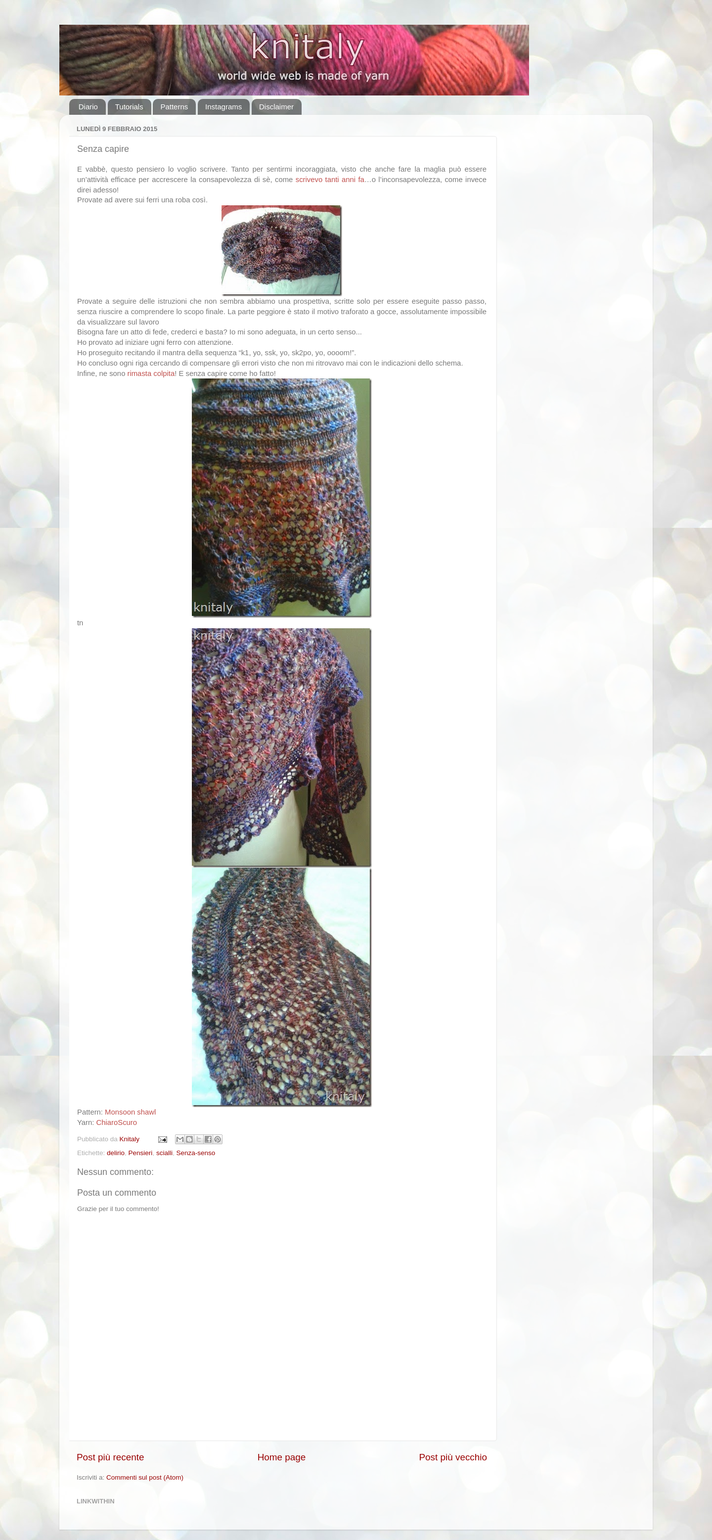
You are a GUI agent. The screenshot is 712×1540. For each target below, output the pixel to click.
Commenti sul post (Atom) (144, 1477)
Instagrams (223, 106)
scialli (164, 1153)
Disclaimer (276, 106)
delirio (116, 1153)
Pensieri (141, 1153)
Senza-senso (195, 1153)
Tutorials (129, 106)
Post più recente (110, 1457)
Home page (282, 1457)
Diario (88, 106)
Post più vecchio (453, 1457)
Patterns (174, 106)
